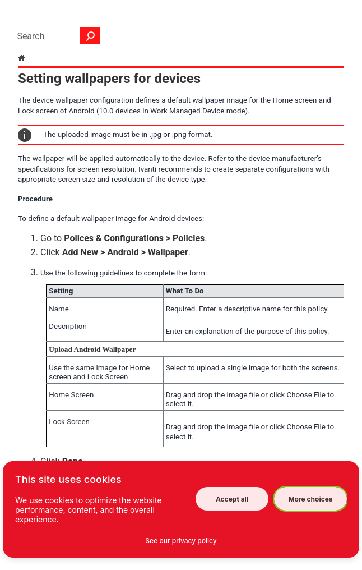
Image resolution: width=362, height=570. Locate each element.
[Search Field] (55, 36)
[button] (90, 36)
